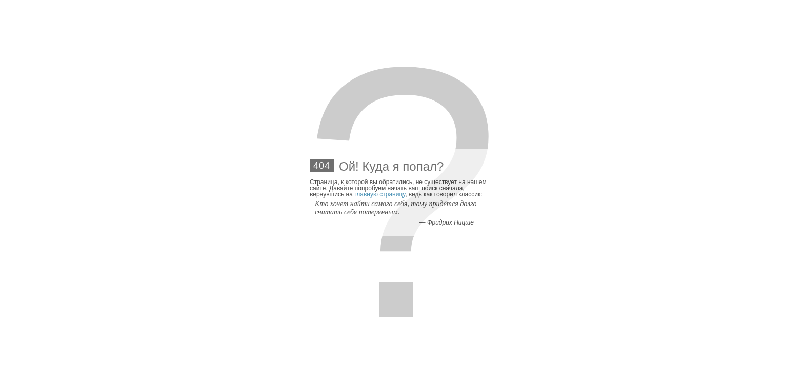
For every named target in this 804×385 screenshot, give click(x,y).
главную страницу (379, 194)
